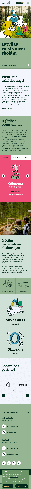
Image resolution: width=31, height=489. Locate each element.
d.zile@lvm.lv (9, 432)
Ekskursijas (23, 292)
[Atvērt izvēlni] (27, 3)
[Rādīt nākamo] (27, 395)
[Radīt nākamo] (27, 176)
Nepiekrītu (21, 486)
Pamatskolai (16, 157)
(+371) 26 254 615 (10, 426)
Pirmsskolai (5, 157)
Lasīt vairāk (5, 108)
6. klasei (26, 157)
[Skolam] (6, 3)
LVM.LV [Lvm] (20, 3)
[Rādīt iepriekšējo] (3, 176)
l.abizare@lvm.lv (10, 454)
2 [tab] (13, 395)
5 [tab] (17, 395)
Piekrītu (8, 486)
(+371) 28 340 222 (10, 448)
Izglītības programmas (9, 65)
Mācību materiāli (7, 292)
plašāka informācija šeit (10, 476)
